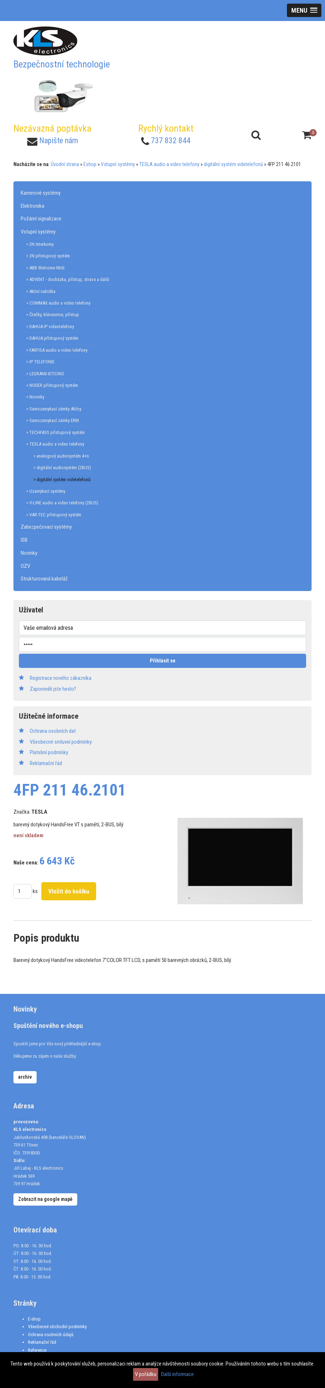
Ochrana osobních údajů (50, 1334)
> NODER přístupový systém (52, 385)
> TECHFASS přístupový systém (55, 432)
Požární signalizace (41, 218)
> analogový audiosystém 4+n (61, 456)
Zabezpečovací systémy (46, 527)
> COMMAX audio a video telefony (58, 303)
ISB (24, 540)
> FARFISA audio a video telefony (56, 350)
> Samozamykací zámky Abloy (53, 409)
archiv (25, 1077)
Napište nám (58, 140)
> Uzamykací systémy (45, 491)
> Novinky (35, 397)
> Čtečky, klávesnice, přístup (52, 314)
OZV (25, 566)
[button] (304, 10)
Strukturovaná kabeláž (44, 578)
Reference (37, 1350)
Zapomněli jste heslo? (53, 689)
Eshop (89, 164)
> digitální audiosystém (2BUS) (62, 467)
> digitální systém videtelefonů (61, 479)
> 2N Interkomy (40, 244)
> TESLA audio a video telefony (55, 444)
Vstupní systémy (118, 164)
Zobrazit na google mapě (45, 1199)
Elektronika (32, 206)
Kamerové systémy (41, 193)
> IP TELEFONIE (40, 361)
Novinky (29, 553)
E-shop (34, 1319)
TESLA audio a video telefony (169, 164)
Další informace (177, 1374)
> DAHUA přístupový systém (52, 338)
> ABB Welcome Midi (45, 267)
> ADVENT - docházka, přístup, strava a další (67, 279)
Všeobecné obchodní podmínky (57, 1326)
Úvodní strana (65, 164)
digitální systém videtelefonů (233, 164)
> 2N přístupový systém (48, 256)
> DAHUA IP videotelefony (50, 326)
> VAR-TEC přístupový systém (53, 514)
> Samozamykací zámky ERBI (52, 420)
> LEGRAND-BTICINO (45, 373)
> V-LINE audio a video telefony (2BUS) (62, 502)
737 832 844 (170, 140)
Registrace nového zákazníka (60, 678)
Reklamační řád (42, 1342)
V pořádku (145, 1374)
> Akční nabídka (40, 291)
